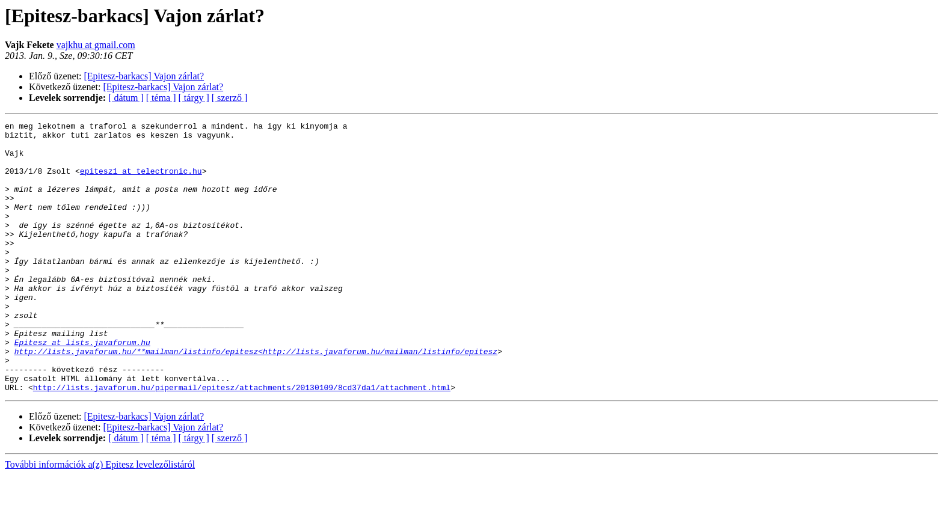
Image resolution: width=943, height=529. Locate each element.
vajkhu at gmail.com (96, 45)
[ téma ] (161, 98)
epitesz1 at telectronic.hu (141, 181)
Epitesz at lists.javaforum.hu (82, 387)
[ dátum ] (126, 98)
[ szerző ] (230, 98)
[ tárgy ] (194, 98)
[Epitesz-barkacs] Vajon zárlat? (144, 76)
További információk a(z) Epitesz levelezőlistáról (100, 518)
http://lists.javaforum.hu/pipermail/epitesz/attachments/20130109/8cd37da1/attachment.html (241, 441)
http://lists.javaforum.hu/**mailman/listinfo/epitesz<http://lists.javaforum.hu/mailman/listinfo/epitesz (255, 398)
